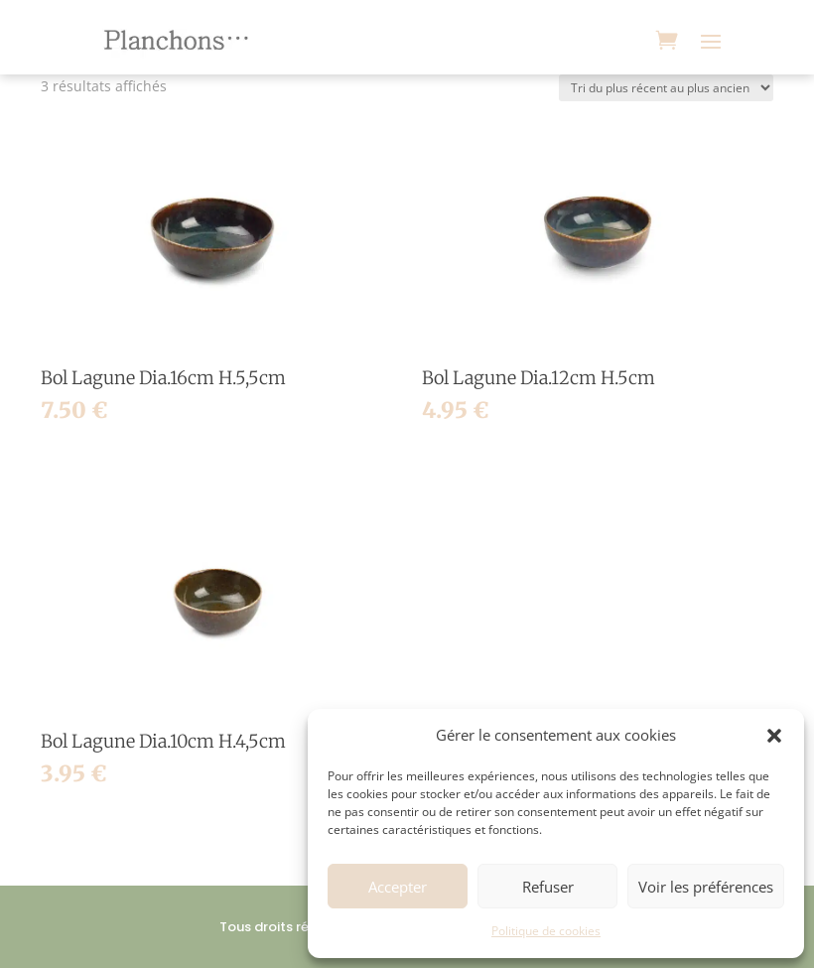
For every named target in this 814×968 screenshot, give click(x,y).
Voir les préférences (705, 887)
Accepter (397, 887)
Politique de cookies (546, 930)
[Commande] (666, 87)
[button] (774, 736)
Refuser (548, 887)
